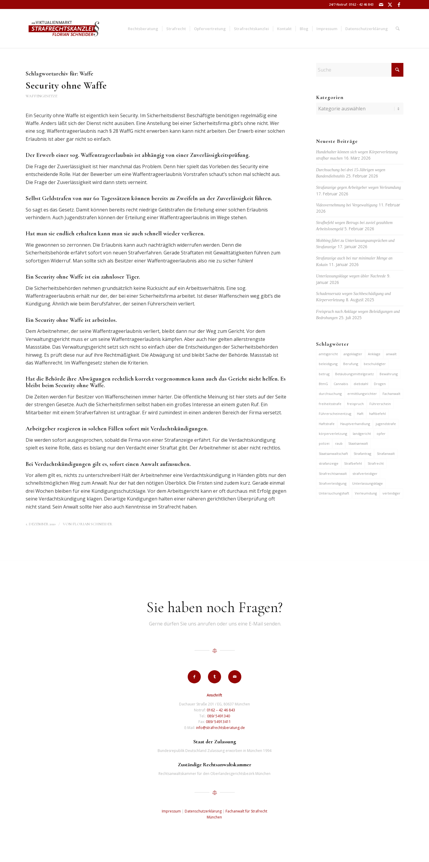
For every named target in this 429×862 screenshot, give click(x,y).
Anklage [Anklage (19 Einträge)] (374, 354)
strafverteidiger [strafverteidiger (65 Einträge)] (364, 473)
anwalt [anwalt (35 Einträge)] (391, 354)
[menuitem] (143, 28)
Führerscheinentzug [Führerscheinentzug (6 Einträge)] (335, 413)
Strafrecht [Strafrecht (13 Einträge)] (376, 463)
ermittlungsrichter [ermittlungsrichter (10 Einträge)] (362, 393)
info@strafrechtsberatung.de (220, 727)
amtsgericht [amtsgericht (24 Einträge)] (328, 354)
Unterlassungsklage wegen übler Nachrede (351, 276)
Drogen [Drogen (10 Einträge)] (380, 383)
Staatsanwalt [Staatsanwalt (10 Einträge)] (358, 443)
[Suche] (397, 28)
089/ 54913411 (218, 721)
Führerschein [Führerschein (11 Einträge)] (380, 403)
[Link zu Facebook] (398, 4)
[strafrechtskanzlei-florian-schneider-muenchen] (64, 28)
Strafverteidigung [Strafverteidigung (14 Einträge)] (332, 483)
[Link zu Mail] (381, 4)
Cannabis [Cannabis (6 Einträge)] (341, 383)
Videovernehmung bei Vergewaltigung (346, 205)
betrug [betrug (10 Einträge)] (324, 374)
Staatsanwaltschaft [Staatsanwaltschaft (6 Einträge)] (333, 453)
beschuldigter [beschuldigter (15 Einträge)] (375, 364)
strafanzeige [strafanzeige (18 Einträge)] (328, 463)
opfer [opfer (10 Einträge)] (381, 433)
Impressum (171, 811)
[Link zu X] (390, 4)
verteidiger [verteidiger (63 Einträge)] (391, 493)
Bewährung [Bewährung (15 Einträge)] (389, 374)
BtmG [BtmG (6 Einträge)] (323, 383)
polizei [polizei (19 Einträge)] (324, 443)
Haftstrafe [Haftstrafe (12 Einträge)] (327, 423)
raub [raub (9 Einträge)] (339, 443)
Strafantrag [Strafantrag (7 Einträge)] (362, 453)
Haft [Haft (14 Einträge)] (360, 413)
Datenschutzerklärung (203, 811)
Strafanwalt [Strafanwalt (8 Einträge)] (386, 453)
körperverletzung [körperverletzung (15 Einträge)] (333, 433)
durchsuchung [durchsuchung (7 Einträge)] (330, 393)
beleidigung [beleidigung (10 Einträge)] (328, 364)
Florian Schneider (92, 524)
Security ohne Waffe (66, 85)
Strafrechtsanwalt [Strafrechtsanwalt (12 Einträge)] (333, 473)
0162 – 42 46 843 (221, 710)
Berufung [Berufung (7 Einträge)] (350, 364)
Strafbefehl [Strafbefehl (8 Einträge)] (353, 463)
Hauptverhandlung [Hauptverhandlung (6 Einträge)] (355, 423)
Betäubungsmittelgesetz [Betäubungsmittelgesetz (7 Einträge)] (354, 374)
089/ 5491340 (218, 716)
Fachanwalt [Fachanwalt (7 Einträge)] (391, 393)
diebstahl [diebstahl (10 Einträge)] (361, 383)
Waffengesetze (41, 96)
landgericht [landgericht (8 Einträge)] (362, 433)
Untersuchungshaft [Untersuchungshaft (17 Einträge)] (334, 493)
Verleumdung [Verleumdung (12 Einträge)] (366, 493)
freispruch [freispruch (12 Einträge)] (355, 403)
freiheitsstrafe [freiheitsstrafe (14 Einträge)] (330, 403)
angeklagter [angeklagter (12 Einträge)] (352, 354)
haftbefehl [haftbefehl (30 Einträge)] (377, 413)
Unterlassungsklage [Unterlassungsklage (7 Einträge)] (367, 483)
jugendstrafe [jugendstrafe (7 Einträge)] (386, 423)
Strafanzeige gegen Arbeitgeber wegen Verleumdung (358, 187)
